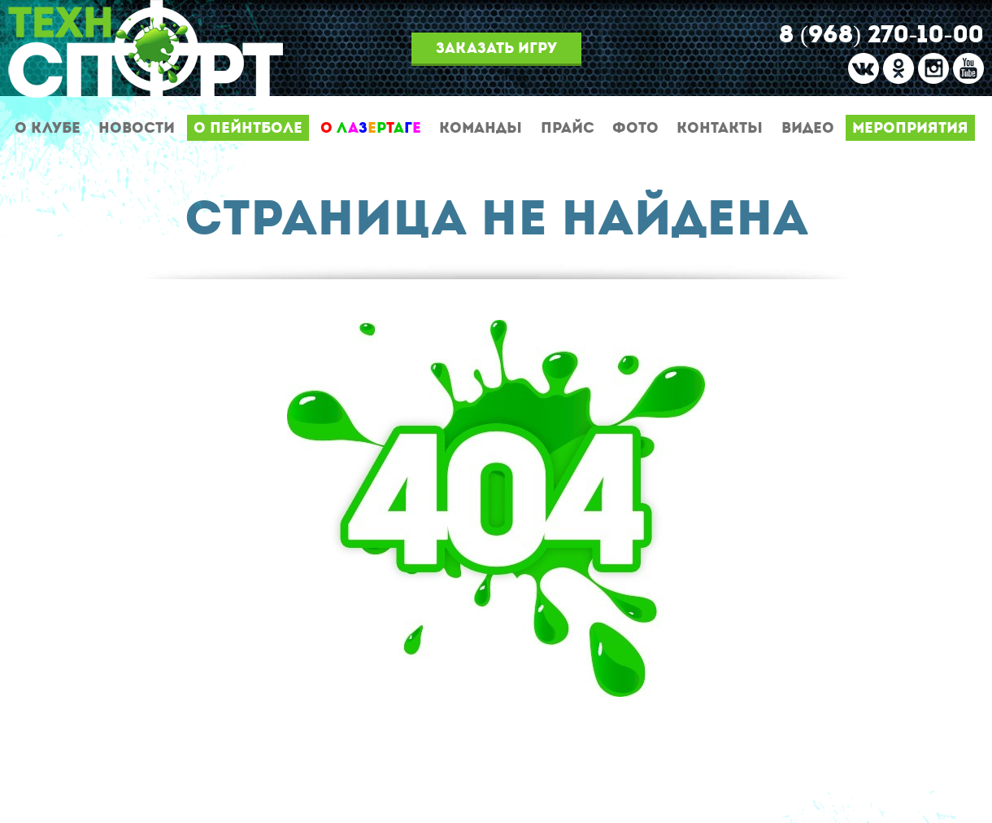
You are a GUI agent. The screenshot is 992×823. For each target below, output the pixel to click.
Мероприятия (910, 128)
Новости (136, 128)
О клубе (47, 128)
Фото (635, 128)
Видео (807, 128)
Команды (480, 128)
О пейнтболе (248, 128)
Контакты (720, 128)
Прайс (567, 128)
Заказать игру (496, 48)
